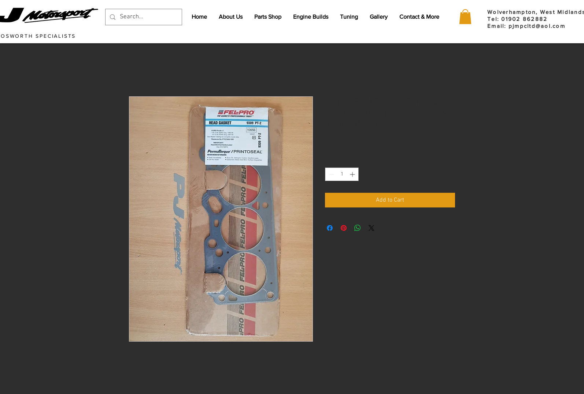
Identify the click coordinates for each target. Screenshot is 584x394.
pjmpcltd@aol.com (537, 26)
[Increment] (353, 174)
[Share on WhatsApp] (357, 228)
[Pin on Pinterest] (343, 228)
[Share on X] (371, 228)
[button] (465, 16)
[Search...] (143, 17)
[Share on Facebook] (329, 228)
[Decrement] (330, 174)
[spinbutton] (341, 174)
